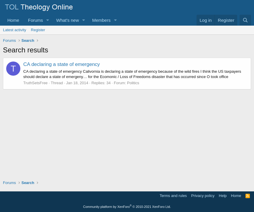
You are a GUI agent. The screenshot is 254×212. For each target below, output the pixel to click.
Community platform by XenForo (127, 206)
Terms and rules (173, 195)
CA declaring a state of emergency (61, 64)
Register (38, 30)
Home (13, 20)
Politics (133, 83)
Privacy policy (203, 195)
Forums (35, 20)
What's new (67, 20)
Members (101, 20)
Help (223, 195)
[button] (48, 20)
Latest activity (14, 30)
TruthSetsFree (35, 83)
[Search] (245, 20)
